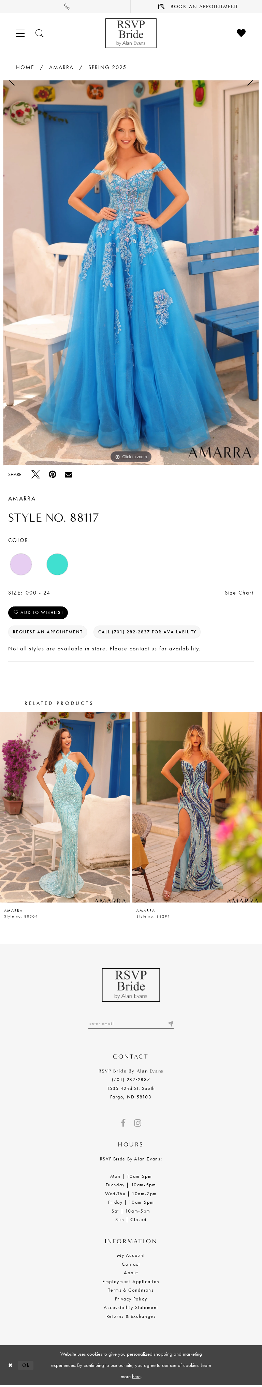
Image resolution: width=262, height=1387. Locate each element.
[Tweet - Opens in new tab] (35, 474)
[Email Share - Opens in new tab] (68, 474)
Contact (131, 1265)
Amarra (61, 67)
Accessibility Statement (131, 1309)
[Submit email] (170, 1025)
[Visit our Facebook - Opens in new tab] (123, 1124)
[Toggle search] (39, 33)
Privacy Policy (131, 1300)
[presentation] (65, 808)
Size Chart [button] (239, 593)
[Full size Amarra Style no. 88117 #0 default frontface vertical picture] (131, 272)
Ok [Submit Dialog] (26, 1366)
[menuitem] (65, 6)
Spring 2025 (107, 67)
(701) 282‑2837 (131, 1081)
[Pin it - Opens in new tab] (52, 474)
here (136, 1377)
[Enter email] (131, 1025)
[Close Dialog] (10, 1366)
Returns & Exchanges (131, 1317)
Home (25, 67)
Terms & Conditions (131, 1291)
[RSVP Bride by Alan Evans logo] (131, 33)
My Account (131, 1256)
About (131, 1274)
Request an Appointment (48, 633)
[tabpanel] (131, 272)
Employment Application (131, 1282)
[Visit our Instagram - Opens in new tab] (137, 1124)
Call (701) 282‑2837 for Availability (148, 633)
